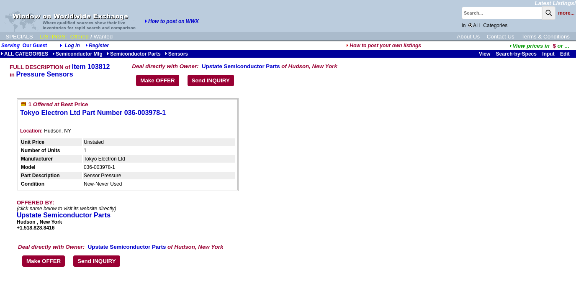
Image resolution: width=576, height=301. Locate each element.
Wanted (103, 36)
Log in (72, 45)
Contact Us (500, 36)
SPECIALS (19, 36)
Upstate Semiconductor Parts (241, 66)
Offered (79, 36)
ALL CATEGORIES (24, 54)
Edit (565, 54)
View (484, 54)
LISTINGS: (53, 36)
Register (99, 45)
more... (566, 13)
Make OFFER (157, 80)
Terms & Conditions (545, 36)
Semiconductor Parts (134, 54)
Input (548, 54)
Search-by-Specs (516, 54)
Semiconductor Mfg (77, 54)
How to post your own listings (383, 45)
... (539, 46)
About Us (468, 36)
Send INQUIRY (211, 80)
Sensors (176, 54)
